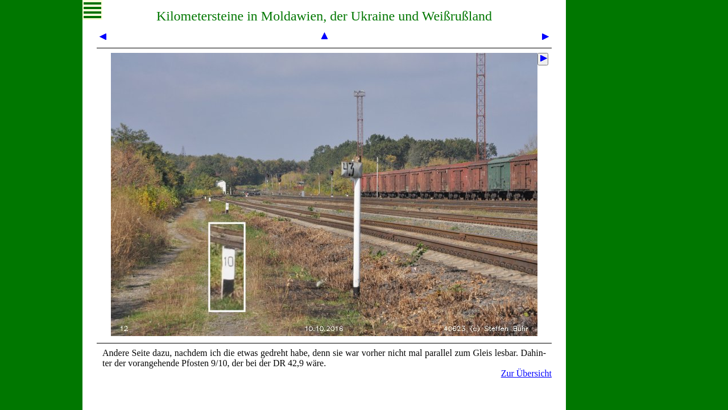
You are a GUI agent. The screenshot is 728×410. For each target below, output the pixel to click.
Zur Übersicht (526, 373)
